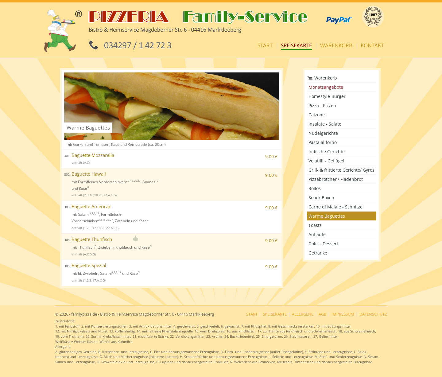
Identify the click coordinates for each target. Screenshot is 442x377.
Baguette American (87, 206)
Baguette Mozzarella (89, 155)
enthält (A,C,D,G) (84, 254)
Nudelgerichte (323, 133)
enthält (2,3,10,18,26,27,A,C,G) (94, 195)
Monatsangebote (325, 87)
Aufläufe (317, 234)
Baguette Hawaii (85, 174)
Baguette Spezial (85, 265)
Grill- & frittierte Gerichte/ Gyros (341, 170)
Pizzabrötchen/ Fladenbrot (335, 179)
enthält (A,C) (81, 163)
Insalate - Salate (324, 124)
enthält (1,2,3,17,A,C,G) (89, 280)
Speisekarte (296, 45)
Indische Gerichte (326, 151)
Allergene (302, 314)
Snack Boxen (321, 197)
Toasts (315, 225)
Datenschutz (373, 314)
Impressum (343, 314)
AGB (322, 314)
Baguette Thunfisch (88, 239)
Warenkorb (336, 45)
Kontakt (372, 45)
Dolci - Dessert (323, 244)
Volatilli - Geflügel (326, 161)
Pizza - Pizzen (322, 105)
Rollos (314, 188)
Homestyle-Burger (327, 96)
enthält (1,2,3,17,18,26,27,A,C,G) (95, 228)
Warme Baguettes (326, 216)
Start (265, 45)
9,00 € (271, 156)
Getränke (317, 253)
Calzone (316, 115)
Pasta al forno (322, 142)
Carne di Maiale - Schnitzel (336, 207)
